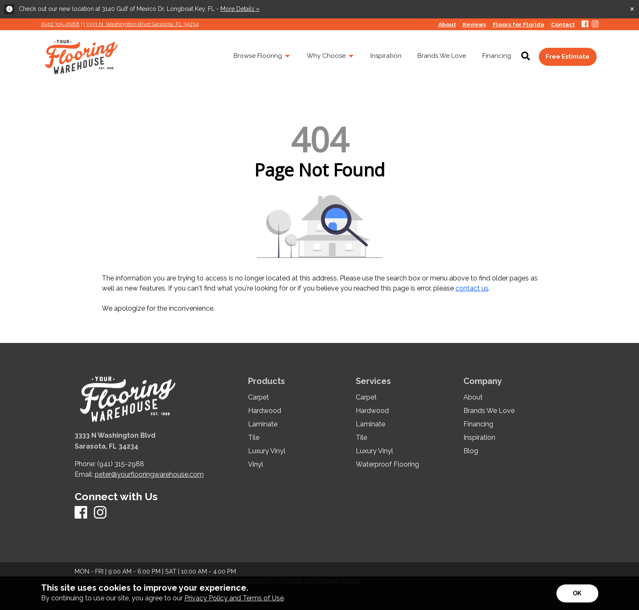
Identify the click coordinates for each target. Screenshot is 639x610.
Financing (478, 424)
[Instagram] (595, 25)
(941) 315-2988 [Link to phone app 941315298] (60, 24)
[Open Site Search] (525, 56)
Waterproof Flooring (387, 464)
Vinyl (255, 464)
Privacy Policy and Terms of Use (234, 598)
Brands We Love (489, 411)
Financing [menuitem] (496, 56)
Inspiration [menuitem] (385, 56)
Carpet (258, 397)
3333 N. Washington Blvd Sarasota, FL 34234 (142, 24)
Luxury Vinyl (266, 451)
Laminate (262, 424)
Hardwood (264, 411)
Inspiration (479, 437)
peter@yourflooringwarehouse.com (149, 474)
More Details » (239, 8)
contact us (472, 288)
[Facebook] (585, 25)
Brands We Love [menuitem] (441, 56)
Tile (253, 437)
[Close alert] (632, 8)
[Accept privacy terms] (577, 593)
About (473, 397)
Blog (470, 451)
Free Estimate (568, 56)
